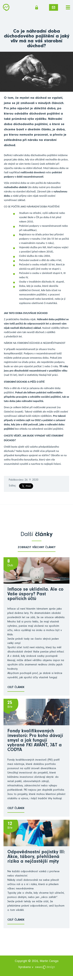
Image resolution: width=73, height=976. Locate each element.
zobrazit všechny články (36, 547)
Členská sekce (36, 7)
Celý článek (15, 687)
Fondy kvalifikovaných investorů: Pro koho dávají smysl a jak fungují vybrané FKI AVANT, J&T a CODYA (35, 741)
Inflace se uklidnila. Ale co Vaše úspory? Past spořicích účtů (35, 595)
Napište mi (53, 7)
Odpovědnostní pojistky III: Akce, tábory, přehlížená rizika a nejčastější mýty (36, 857)
